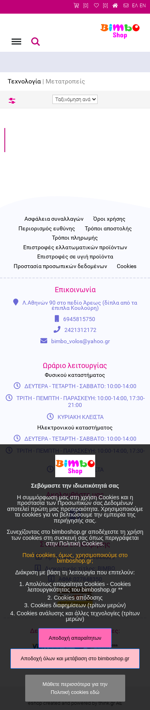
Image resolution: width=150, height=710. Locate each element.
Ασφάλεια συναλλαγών (54, 219)
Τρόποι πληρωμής (75, 238)
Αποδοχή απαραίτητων (75, 638)
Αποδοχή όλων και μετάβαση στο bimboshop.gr (75, 658)
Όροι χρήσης (109, 219)
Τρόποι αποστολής (108, 229)
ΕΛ (135, 5)
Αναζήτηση (35, 42)
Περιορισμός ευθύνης (46, 229)
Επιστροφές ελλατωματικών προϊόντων (75, 247)
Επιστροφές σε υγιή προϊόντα (75, 257)
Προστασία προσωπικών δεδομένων (60, 266)
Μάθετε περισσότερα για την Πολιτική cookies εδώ (74, 688)
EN (143, 5)
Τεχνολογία (24, 81)
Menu (16, 37)
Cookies (126, 266)
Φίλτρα (12, 101)
